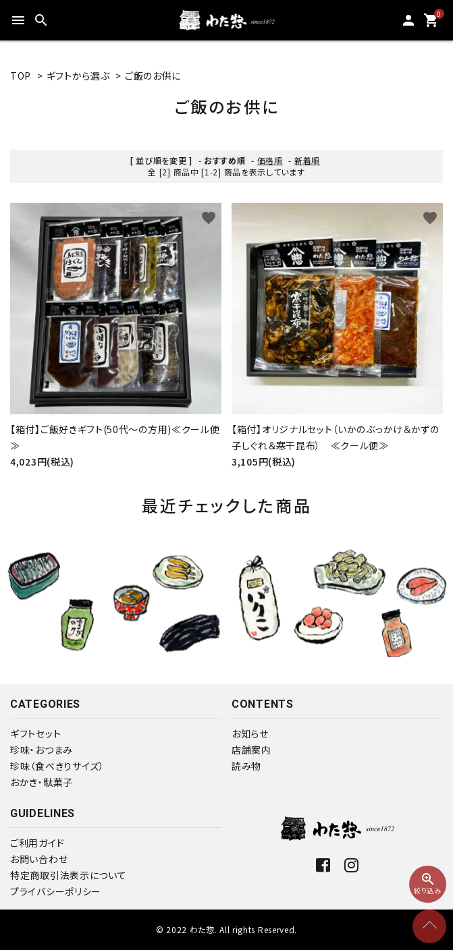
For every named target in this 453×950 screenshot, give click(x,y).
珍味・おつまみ (41, 749)
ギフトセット (35, 733)
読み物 (246, 766)
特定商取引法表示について (68, 875)
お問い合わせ (39, 859)
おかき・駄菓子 (41, 782)
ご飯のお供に (153, 75)
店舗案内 (251, 749)
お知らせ (250, 733)
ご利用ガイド (37, 842)
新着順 (307, 160)
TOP (20, 75)
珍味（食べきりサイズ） (57, 766)
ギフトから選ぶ (78, 75)
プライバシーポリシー (55, 891)
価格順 (270, 160)
